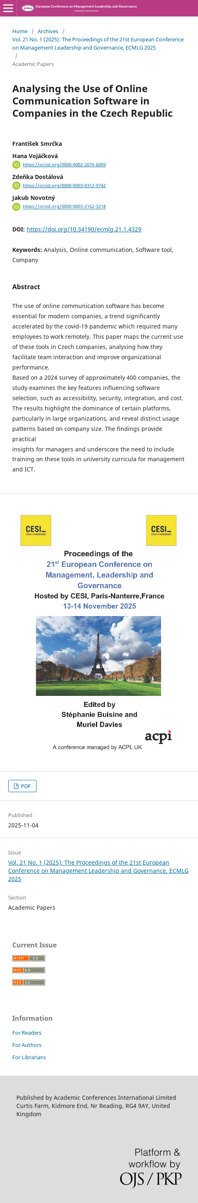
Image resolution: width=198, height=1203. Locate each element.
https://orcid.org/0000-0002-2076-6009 (64, 165)
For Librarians (29, 1057)
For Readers (26, 1032)
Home (19, 31)
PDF (25, 786)
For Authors (26, 1045)
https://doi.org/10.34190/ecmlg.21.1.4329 (84, 229)
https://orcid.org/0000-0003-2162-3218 (64, 207)
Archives (48, 31)
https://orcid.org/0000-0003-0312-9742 (64, 185)
